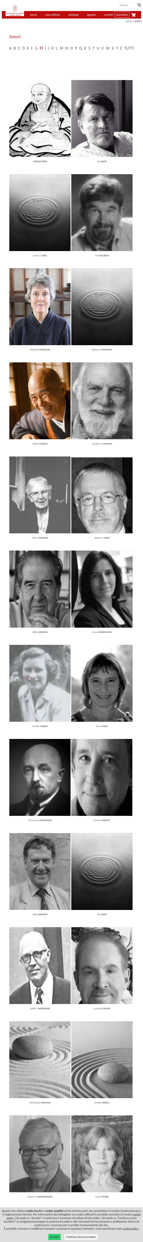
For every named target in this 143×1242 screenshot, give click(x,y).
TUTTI (129, 48)
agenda (91, 14)
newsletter (121, 14)
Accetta (54, 1236)
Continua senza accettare (81, 1236)
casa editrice (52, 14)
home (129, 21)
